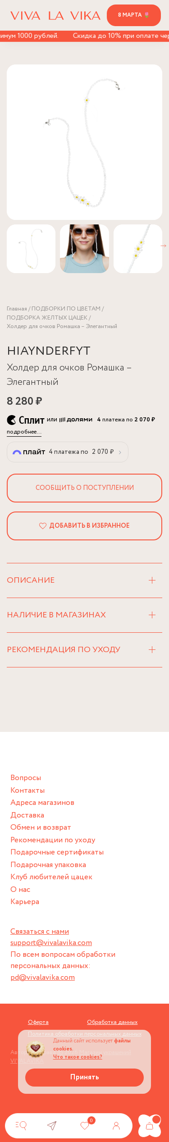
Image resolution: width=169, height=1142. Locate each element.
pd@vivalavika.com (42, 977)
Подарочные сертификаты (57, 852)
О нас (20, 889)
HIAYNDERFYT (49, 351)
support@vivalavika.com (51, 943)
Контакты (27, 790)
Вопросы (25, 778)
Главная (17, 309)
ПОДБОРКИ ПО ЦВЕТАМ (66, 309)
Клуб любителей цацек (51, 877)
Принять (84, 1077)
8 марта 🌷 (134, 15)
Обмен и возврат (40, 827)
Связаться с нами (39, 931)
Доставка (27, 815)
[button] (163, 246)
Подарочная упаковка (48, 865)
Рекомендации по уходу (52, 840)
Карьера (24, 902)
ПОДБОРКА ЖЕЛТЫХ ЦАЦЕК (47, 318)
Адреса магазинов (42, 803)
